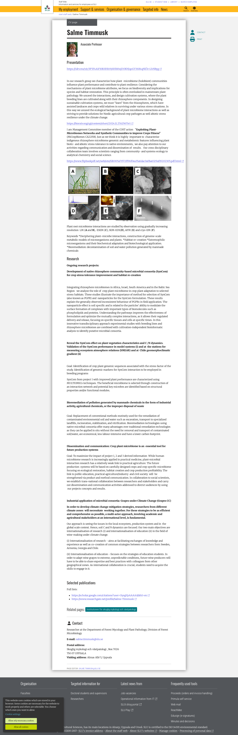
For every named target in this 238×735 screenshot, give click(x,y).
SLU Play (125, 710)
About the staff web (116, 730)
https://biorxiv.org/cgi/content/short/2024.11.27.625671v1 (99, 123)
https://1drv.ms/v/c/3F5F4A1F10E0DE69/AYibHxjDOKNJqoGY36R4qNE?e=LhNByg (113, 68)
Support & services (92, 9)
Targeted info (150, 9)
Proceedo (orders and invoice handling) (191, 693)
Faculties (25, 693)
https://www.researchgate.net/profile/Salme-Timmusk (103, 598)
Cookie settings (12, 714)
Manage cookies (168, 730)
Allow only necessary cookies (21, 720)
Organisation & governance (123, 9)
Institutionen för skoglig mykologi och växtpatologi (111, 609)
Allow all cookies (21, 727)
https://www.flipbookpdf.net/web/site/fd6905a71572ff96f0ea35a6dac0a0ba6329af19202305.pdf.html (124, 161)
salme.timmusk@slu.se (89, 639)
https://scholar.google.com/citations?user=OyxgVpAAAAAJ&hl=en (109, 595)
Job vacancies (128, 693)
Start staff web (65, 14)
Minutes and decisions (183, 721)
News (164, 9)
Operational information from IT (137, 698)
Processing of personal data (195, 730)
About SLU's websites (142, 730)
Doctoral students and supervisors (89, 693)
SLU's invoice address (90, 730)
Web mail (176, 704)
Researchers (77, 698)
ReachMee (176, 710)
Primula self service (181, 698)
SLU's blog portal (129, 704)
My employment (68, 9)
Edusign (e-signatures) (183, 715)
